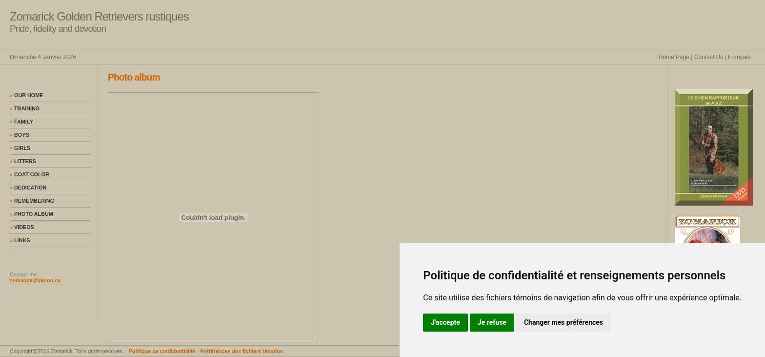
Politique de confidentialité (162, 351)
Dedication (28, 187)
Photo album (31, 214)
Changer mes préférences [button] (563, 322)
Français (739, 57)
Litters (23, 161)
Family (21, 122)
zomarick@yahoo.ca (35, 280)
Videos (22, 227)
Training (25, 108)
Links (20, 240)
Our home (26, 95)
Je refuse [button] (492, 322)
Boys (19, 135)
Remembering (32, 201)
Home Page (674, 57)
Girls (20, 148)
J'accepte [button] (445, 322)
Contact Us (708, 57)
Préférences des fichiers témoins (242, 351)
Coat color (29, 174)
